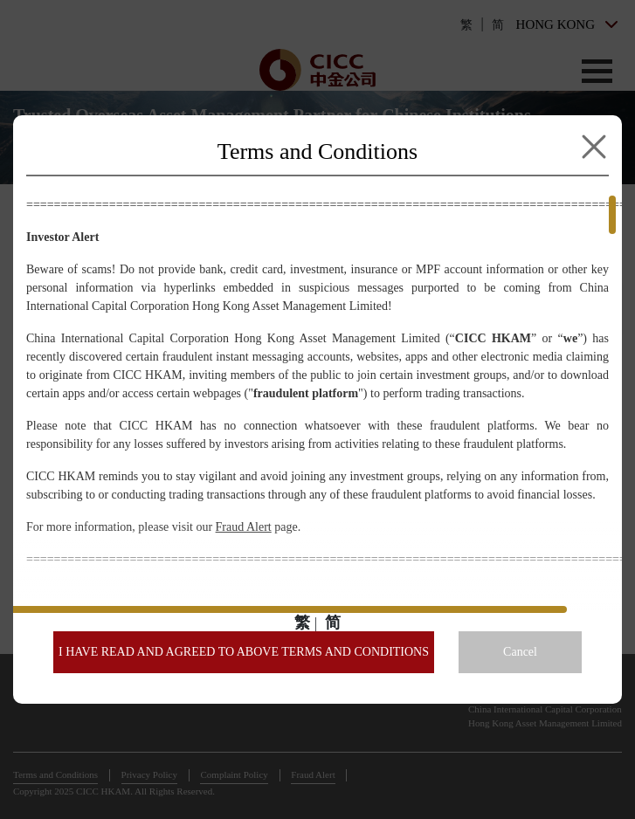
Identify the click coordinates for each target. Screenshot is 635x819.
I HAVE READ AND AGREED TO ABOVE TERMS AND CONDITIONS (244, 651)
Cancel (520, 651)
